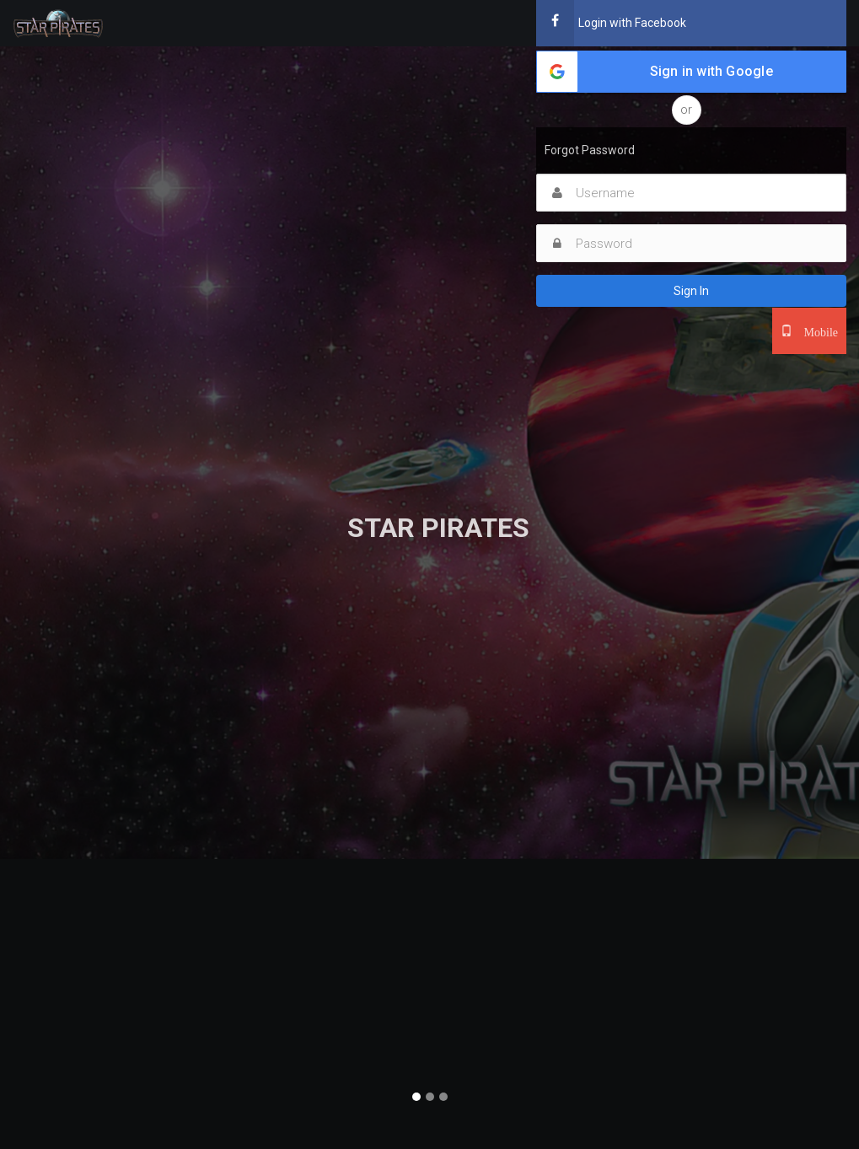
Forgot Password (590, 150)
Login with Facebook (611, 23)
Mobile (815, 330)
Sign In (691, 291)
